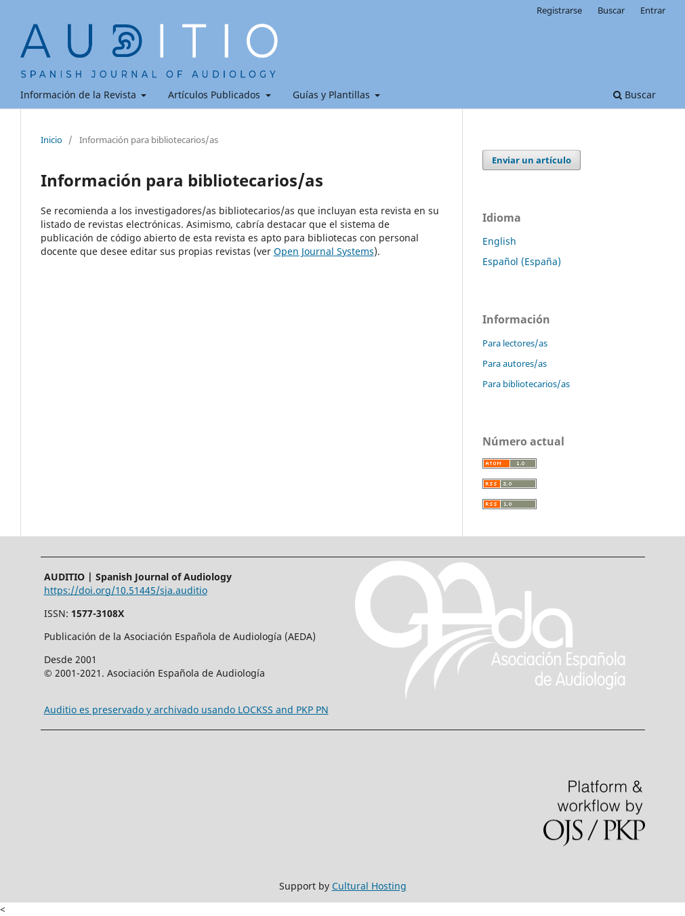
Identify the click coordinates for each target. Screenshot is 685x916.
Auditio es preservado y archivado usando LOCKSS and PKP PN (186, 709)
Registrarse (559, 10)
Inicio (51, 140)
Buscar (634, 94)
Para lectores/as (514, 343)
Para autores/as (514, 363)
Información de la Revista (79, 94)
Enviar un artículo (531, 160)
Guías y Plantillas (333, 94)
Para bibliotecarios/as (526, 384)
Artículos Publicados (215, 94)
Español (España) (521, 261)
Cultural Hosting (369, 885)
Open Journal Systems (324, 251)
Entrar (652, 10)
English (499, 241)
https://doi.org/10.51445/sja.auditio (125, 590)
